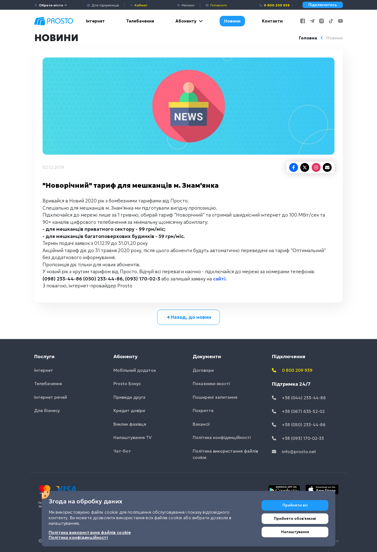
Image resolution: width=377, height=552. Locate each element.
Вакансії (201, 424)
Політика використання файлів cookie (225, 454)
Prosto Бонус (127, 383)
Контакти (272, 21)
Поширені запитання (215, 397)
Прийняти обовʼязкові (295, 518)
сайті (219, 279)
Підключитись (322, 4)
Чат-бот (122, 451)
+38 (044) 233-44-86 (299, 397)
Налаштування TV (132, 437)
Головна (308, 38)
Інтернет (95, 21)
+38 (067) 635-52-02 (298, 411)
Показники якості (211, 383)
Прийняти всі (295, 505)
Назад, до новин (188, 317)
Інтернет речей (50, 397)
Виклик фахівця (129, 424)
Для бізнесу (47, 410)
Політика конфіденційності (222, 437)
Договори (203, 370)
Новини (232, 21)
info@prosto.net (294, 451)
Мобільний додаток (134, 370)
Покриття (203, 410)
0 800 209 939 (276, 5)
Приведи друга (129, 397)
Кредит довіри (129, 410)
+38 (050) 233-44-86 (299, 424)
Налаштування (295, 532)
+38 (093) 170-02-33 (298, 438)
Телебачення (140, 21)
